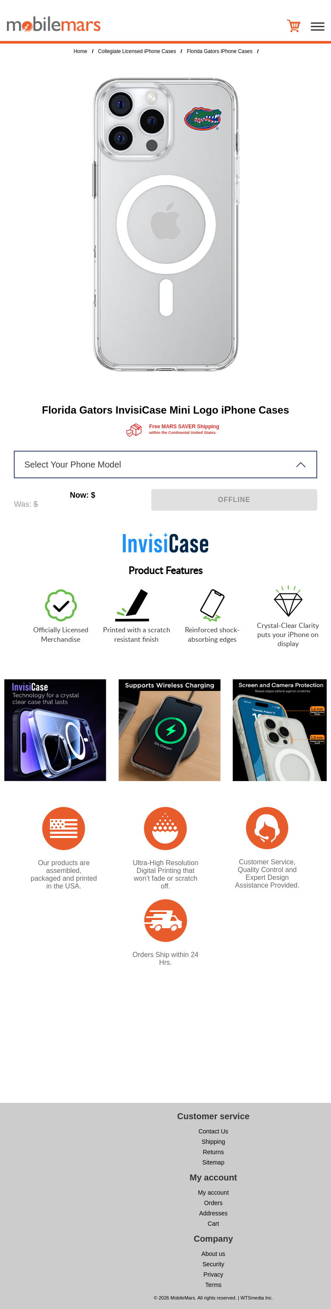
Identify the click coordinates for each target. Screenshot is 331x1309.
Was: (22, 504)
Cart (213, 1223)
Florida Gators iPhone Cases (219, 51)
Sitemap (213, 1162)
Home (80, 51)
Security (214, 1264)
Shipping (213, 1141)
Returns (213, 1152)
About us (213, 1253)
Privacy (213, 1274)
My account (213, 1192)
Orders (213, 1202)
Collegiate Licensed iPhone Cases (137, 51)
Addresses (213, 1213)
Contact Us (213, 1131)
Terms (213, 1284)
